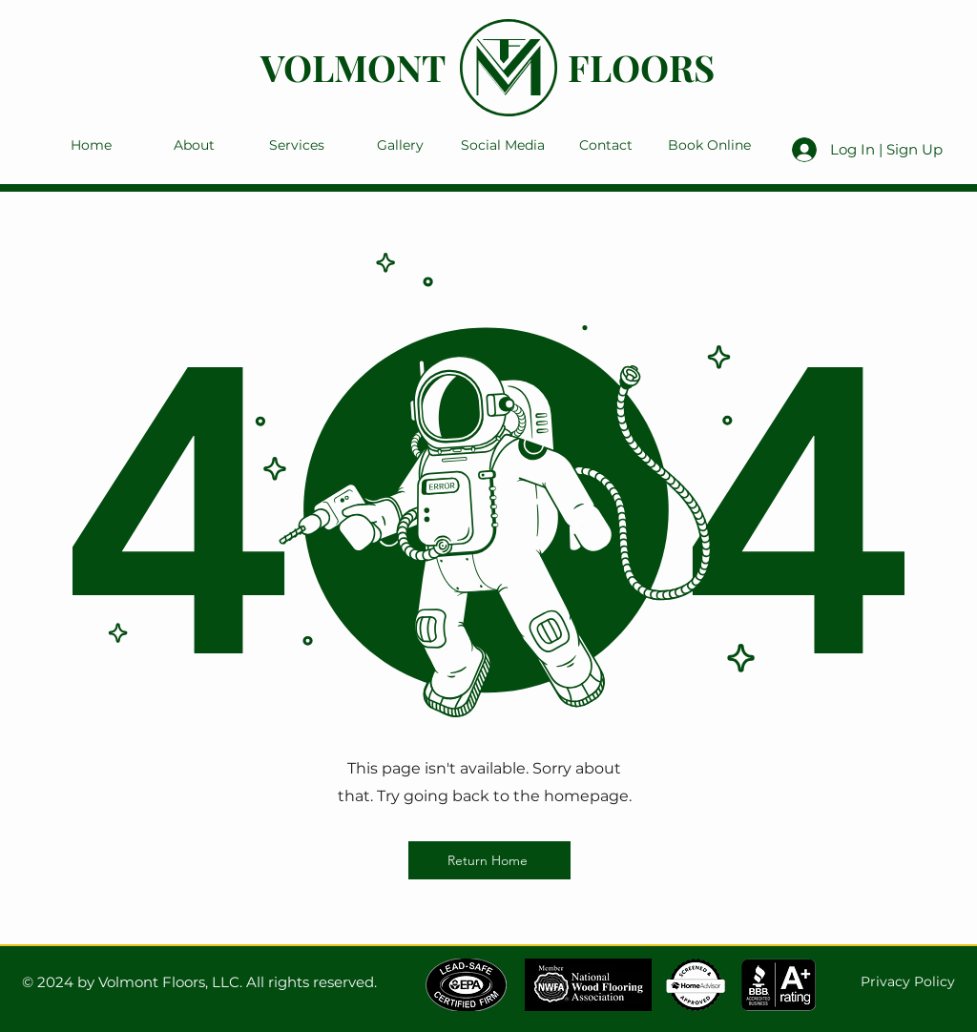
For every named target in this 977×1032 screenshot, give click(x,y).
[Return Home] (489, 860)
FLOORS (641, 67)
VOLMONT (353, 67)
